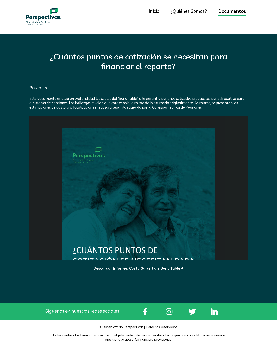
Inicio (154, 11)
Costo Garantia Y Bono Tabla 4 (156, 268)
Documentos (232, 11)
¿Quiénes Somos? (188, 11)
